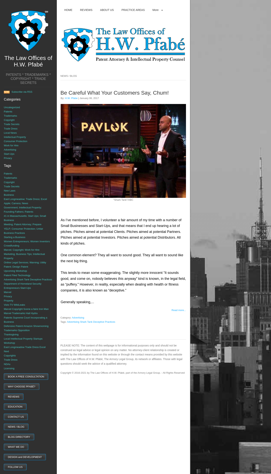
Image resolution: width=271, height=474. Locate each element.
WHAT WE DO (16, 446)
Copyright (9, 120)
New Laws (9, 190)
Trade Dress (10, 128)
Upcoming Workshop (15, 270)
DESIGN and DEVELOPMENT (25, 457)
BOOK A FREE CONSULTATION (26, 376)
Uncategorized (12, 107)
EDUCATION (15, 406)
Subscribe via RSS (18, 91)
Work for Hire (11, 145)
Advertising (10, 149)
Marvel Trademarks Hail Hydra (21, 313)
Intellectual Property (15, 137)
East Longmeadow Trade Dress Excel (25, 347)
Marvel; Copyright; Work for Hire (21, 249)
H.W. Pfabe (71, 98)
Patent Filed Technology (17, 275)
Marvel (7, 292)
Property (8, 300)
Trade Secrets (11, 124)
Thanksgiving (11, 334)
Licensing (9, 368)
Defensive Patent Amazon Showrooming (26, 326)
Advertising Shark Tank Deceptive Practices (28, 279)
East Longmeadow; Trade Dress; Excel (25, 199)
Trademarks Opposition (17, 330)
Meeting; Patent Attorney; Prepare (22, 224)
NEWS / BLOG (16, 426)
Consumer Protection (15, 141)
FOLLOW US (15, 467)
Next (6, 351)
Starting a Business (14, 237)
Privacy (8, 158)
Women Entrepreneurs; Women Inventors (27, 241)
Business (9, 194)
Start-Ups (9, 153)
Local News (10, 132)
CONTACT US (16, 416)
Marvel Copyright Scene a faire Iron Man (26, 309)
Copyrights (10, 355)
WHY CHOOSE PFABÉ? (21, 386)
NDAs (7, 364)
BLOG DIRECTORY (19, 437)
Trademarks (10, 115)
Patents (8, 111)
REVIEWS (13, 396)
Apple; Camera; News (16, 203)
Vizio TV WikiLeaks (14, 304)
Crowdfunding (11, 245)
